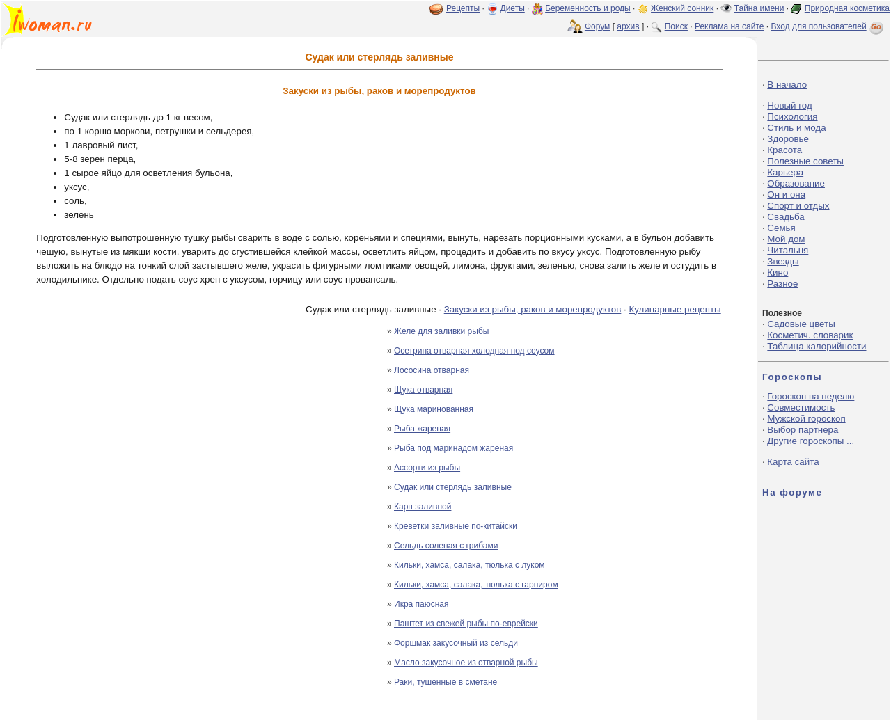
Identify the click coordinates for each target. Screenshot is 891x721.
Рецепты (463, 8)
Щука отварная (423, 390)
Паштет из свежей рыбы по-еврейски (466, 623)
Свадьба (785, 217)
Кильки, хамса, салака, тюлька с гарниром (476, 584)
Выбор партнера (802, 430)
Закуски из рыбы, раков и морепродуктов (533, 309)
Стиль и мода (796, 127)
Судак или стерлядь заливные (453, 487)
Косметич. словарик (810, 335)
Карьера (785, 172)
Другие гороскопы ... (810, 441)
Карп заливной (422, 507)
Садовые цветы (801, 324)
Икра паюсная (421, 604)
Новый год (789, 105)
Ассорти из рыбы (427, 468)
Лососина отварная (431, 370)
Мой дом (786, 239)
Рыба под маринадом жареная (453, 448)
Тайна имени (759, 8)
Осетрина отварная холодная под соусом (474, 351)
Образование (796, 183)
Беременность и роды (588, 8)
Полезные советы (805, 161)
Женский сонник (682, 8)
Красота (784, 150)
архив (628, 26)
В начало (787, 84)
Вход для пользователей (828, 26)
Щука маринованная (433, 409)
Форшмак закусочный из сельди (456, 643)
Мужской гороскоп (806, 418)
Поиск (676, 26)
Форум (597, 26)
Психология (792, 116)
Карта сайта (793, 462)
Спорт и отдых (798, 205)
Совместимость (801, 407)
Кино (777, 272)
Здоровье (788, 139)
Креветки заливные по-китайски (455, 526)
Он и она (786, 194)
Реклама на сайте (729, 26)
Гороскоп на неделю (810, 396)
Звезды (782, 261)
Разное (782, 283)
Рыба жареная (422, 429)
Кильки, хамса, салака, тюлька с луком (469, 565)
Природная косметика (847, 8)
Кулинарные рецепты (674, 309)
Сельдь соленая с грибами (446, 545)
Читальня (787, 250)
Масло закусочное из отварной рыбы (466, 662)
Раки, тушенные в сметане (445, 682)
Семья (781, 228)
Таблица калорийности (816, 346)
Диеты (512, 8)
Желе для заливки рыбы (441, 331)
